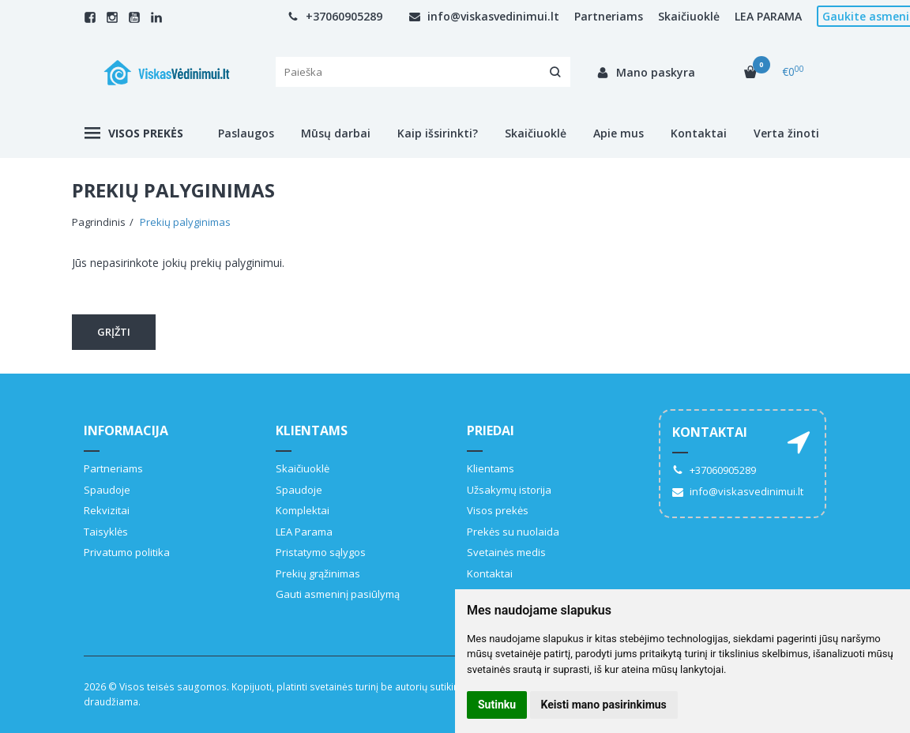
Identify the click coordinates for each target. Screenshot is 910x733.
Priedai (490, 430)
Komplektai (302, 510)
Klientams (312, 430)
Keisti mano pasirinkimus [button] (604, 704)
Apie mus (618, 133)
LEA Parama (304, 531)
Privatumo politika (127, 552)
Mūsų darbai (335, 133)
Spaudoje (107, 490)
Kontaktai (699, 133)
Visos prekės (134, 133)
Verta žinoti (786, 133)
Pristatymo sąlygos (321, 552)
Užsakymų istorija (509, 490)
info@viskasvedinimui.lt (484, 16)
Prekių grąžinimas (318, 573)
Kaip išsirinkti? (437, 133)
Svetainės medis (506, 552)
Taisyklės (106, 531)
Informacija (126, 430)
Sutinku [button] (497, 704)
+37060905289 (335, 16)
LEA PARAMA (768, 16)
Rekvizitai (107, 510)
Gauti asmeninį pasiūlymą (338, 594)
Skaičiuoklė (689, 16)
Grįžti (113, 332)
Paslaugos (246, 133)
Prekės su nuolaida (513, 531)
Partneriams (608, 16)
